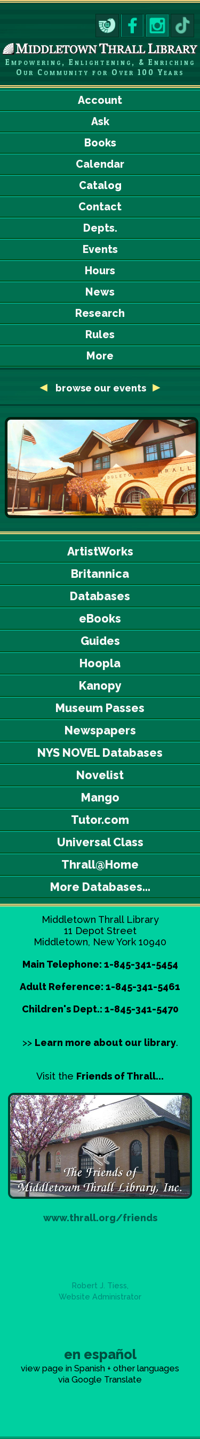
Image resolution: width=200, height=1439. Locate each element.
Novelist (100, 775)
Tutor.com (100, 820)
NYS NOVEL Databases (100, 752)
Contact (100, 207)
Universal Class (100, 842)
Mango (100, 797)
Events (100, 249)
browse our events (101, 388)
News (100, 292)
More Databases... (100, 887)
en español (100, 1354)
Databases (100, 596)
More (100, 356)
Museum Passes (100, 708)
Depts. (100, 228)
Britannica (100, 573)
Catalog (100, 185)
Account (100, 100)
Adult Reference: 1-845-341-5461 (100, 986)
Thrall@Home (100, 864)
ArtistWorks (100, 551)
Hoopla (100, 663)
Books (100, 143)
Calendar (100, 164)
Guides (100, 641)
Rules (100, 335)
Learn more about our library (105, 1042)
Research (100, 313)
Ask (100, 122)
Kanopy (100, 685)
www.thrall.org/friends (100, 1217)
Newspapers (100, 730)
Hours (100, 271)
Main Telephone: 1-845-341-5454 (100, 964)
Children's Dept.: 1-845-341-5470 (100, 1009)
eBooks (100, 618)
